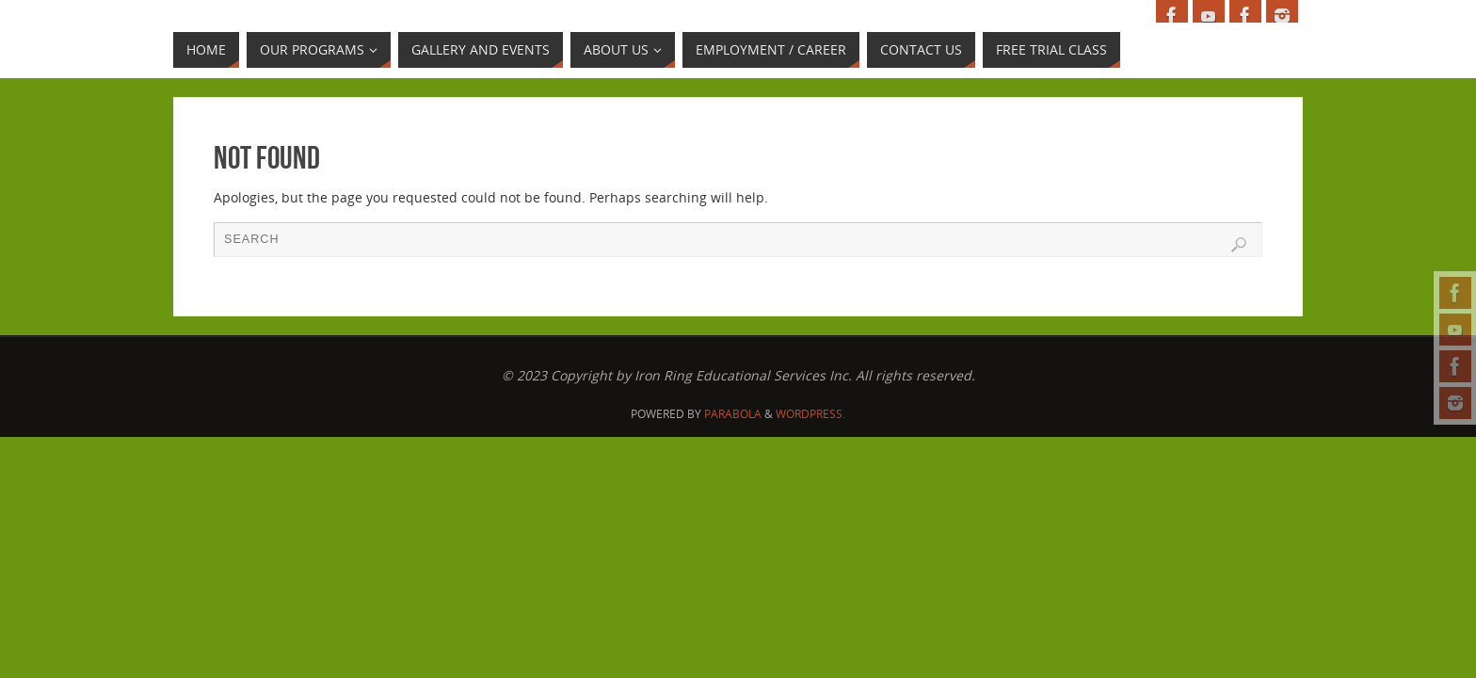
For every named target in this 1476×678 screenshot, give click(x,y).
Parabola (733, 414)
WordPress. (810, 414)
